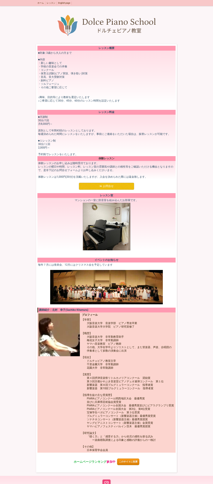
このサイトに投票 (128, 461)
